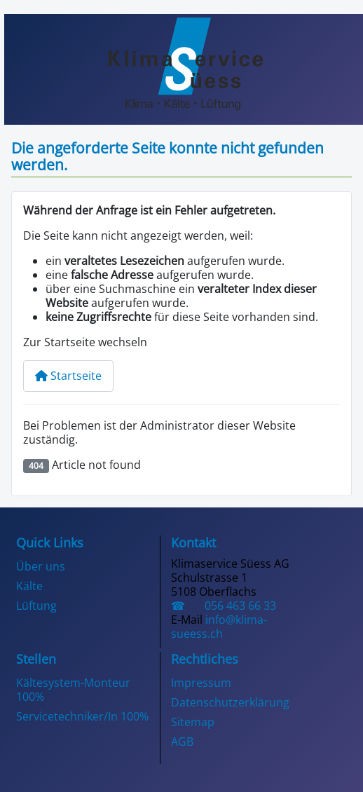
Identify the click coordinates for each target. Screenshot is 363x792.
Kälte (29, 586)
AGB (182, 741)
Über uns (40, 566)
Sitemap (192, 722)
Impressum (201, 682)
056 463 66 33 (233, 605)
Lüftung (36, 605)
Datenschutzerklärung (230, 702)
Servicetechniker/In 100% (82, 716)
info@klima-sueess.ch (219, 626)
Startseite (68, 375)
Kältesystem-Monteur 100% (73, 689)
